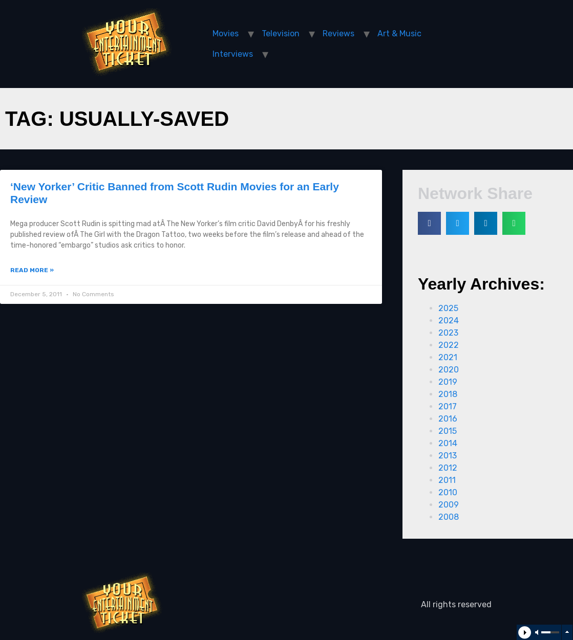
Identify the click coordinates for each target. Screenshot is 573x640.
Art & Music (399, 33)
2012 (447, 468)
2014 (447, 443)
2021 (447, 357)
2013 (447, 455)
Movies (226, 33)
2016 (447, 419)
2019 (447, 382)
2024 (448, 320)
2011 (447, 480)
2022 (448, 345)
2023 (448, 333)
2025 (448, 308)
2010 (447, 492)
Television (281, 33)
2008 (448, 517)
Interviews (233, 54)
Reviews (338, 33)
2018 (447, 394)
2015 (447, 431)
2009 (448, 505)
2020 (448, 369)
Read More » (32, 270)
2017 (447, 406)
